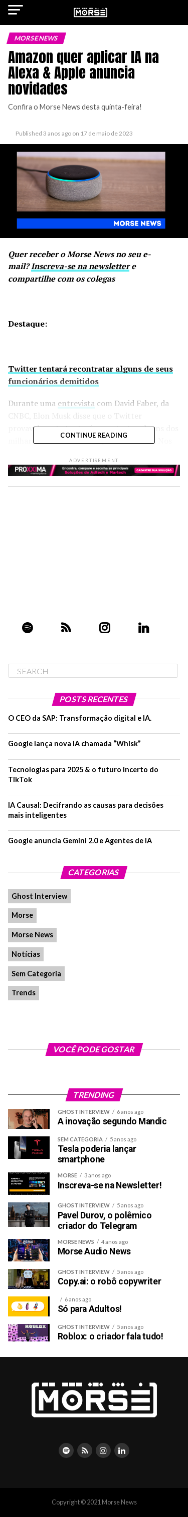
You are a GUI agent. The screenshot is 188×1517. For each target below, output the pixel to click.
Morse (22, 915)
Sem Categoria (36, 973)
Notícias (26, 954)
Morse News (32, 934)
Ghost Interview (39, 896)
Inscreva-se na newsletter (80, 266)
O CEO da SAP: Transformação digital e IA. (79, 718)
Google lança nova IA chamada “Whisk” (74, 743)
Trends (24, 992)
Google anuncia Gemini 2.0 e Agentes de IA (80, 840)
